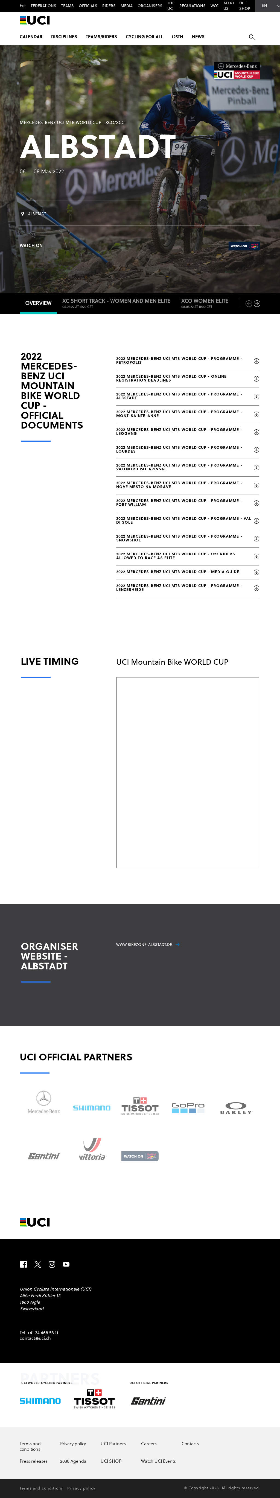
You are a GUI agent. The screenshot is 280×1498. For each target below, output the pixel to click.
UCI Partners (113, 1444)
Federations (43, 6)
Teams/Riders (101, 37)
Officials (88, 6)
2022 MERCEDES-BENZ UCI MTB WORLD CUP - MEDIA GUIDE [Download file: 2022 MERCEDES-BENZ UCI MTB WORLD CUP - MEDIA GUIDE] (187, 572)
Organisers (150, 6)
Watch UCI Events (158, 1461)
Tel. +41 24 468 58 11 (39, 1333)
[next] (257, 303)
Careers (149, 1444)
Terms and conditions (30, 1447)
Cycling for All (144, 37)
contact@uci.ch (35, 1338)
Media (127, 6)
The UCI (170, 6)
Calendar (31, 37)
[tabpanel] (140, 670)
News (198, 37)
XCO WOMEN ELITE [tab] (204, 304)
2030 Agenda (73, 1461)
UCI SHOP (244, 6)
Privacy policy (73, 1444)
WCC (214, 6)
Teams (67, 6)
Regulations (192, 6)
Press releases (34, 1461)
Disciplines (64, 37)
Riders (109, 6)
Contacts (190, 1444)
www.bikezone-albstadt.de (148, 945)
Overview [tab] (38, 304)
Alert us (228, 6)
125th (177, 37)
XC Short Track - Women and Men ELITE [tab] (116, 304)
